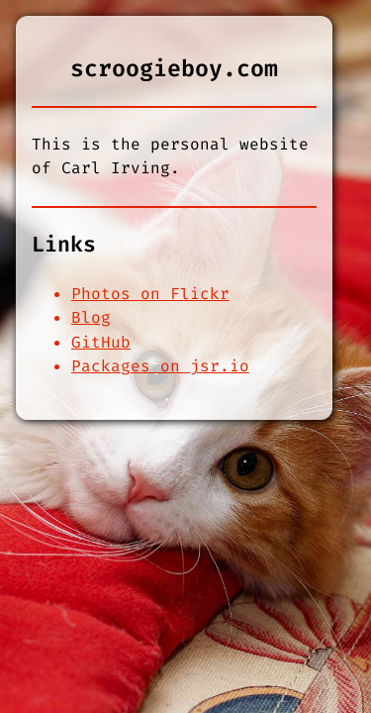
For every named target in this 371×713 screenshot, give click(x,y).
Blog (91, 317)
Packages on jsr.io (160, 366)
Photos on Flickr (150, 293)
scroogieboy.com (174, 68)
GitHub (101, 342)
